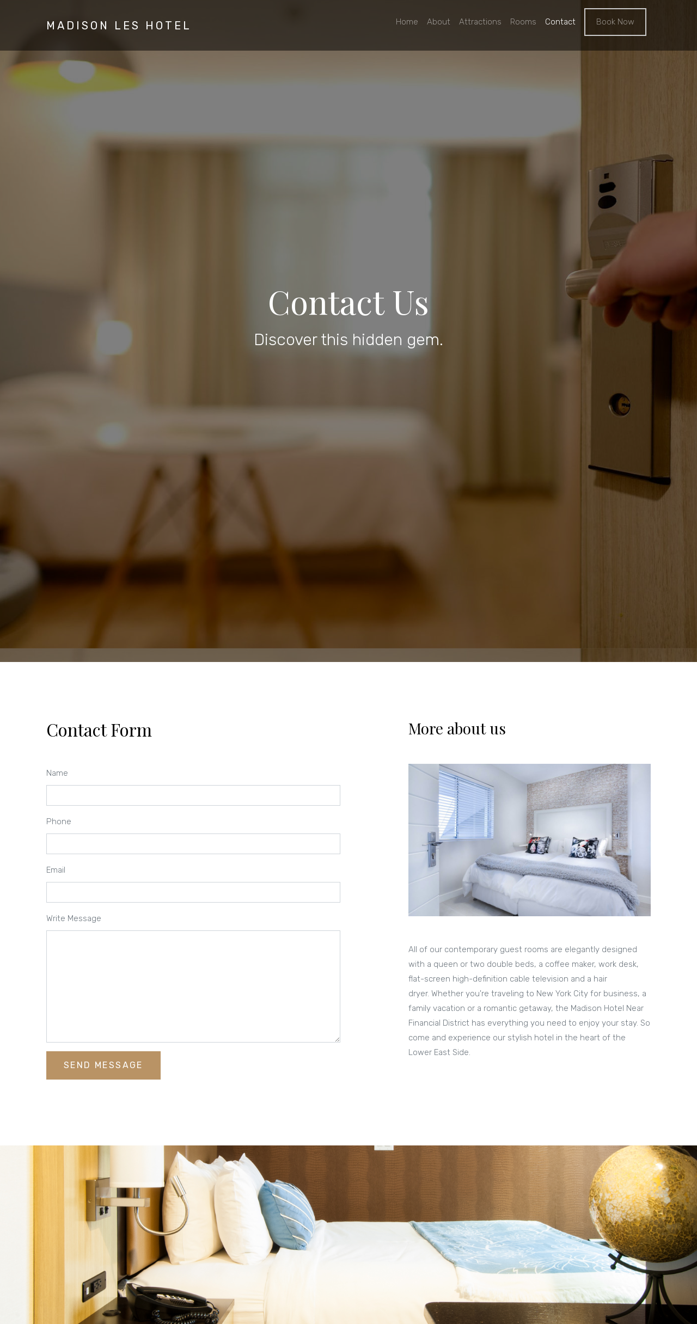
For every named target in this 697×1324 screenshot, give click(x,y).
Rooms (523, 22)
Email (55, 870)
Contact (560, 22)
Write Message (73, 918)
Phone (58, 821)
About (438, 22)
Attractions (480, 22)
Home (407, 22)
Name (57, 773)
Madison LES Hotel (119, 25)
